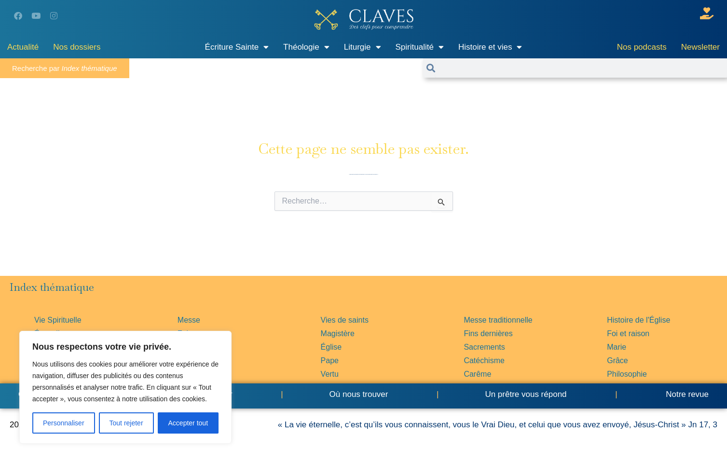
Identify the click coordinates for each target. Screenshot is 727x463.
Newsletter (700, 47)
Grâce (617, 360)
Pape (330, 360)
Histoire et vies (490, 47)
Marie (616, 347)
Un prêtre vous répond (525, 394)
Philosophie (627, 374)
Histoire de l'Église (638, 320)
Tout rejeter (126, 423)
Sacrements (484, 347)
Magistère (338, 333)
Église (331, 347)
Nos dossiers (76, 47)
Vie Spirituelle (58, 320)
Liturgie (362, 47)
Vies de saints (345, 320)
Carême (477, 374)
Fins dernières (488, 333)
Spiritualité (420, 47)
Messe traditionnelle (498, 320)
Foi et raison (628, 333)
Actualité (23, 47)
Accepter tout (188, 423)
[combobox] (581, 68)
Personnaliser (63, 423)
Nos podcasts (642, 47)
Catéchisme (484, 360)
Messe (189, 320)
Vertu (330, 374)
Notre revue (686, 394)
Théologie (306, 47)
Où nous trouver (358, 394)
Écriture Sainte (237, 47)
